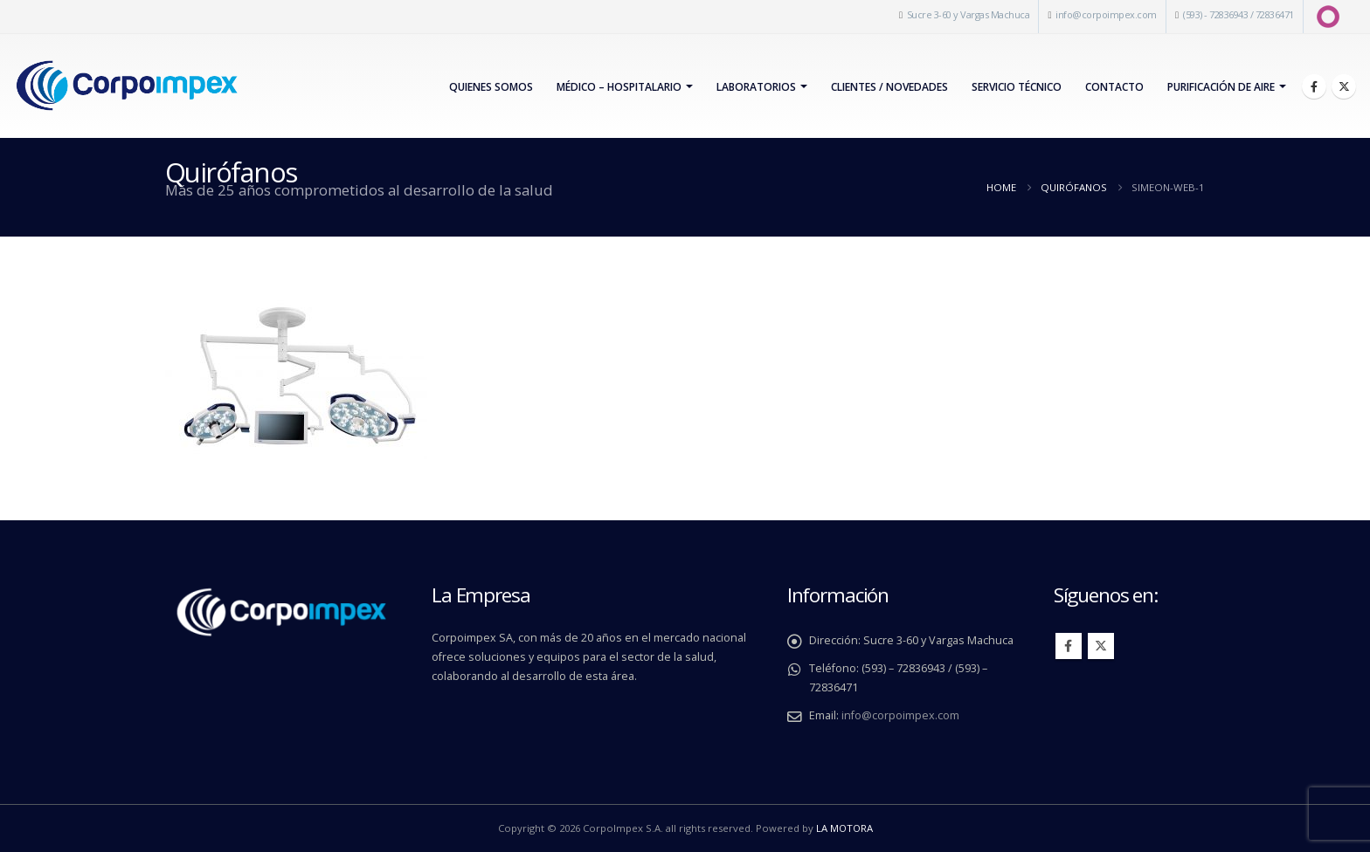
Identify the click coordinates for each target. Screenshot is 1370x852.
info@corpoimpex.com (1106, 14)
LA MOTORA (844, 828)
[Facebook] (1314, 86)
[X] (1344, 86)
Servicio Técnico (1017, 86)
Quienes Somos (491, 86)
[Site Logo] (126, 86)
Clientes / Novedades (889, 86)
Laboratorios (756, 86)
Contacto (1114, 86)
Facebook (1068, 646)
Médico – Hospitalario (619, 86)
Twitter (1101, 646)
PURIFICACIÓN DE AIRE (1221, 86)
